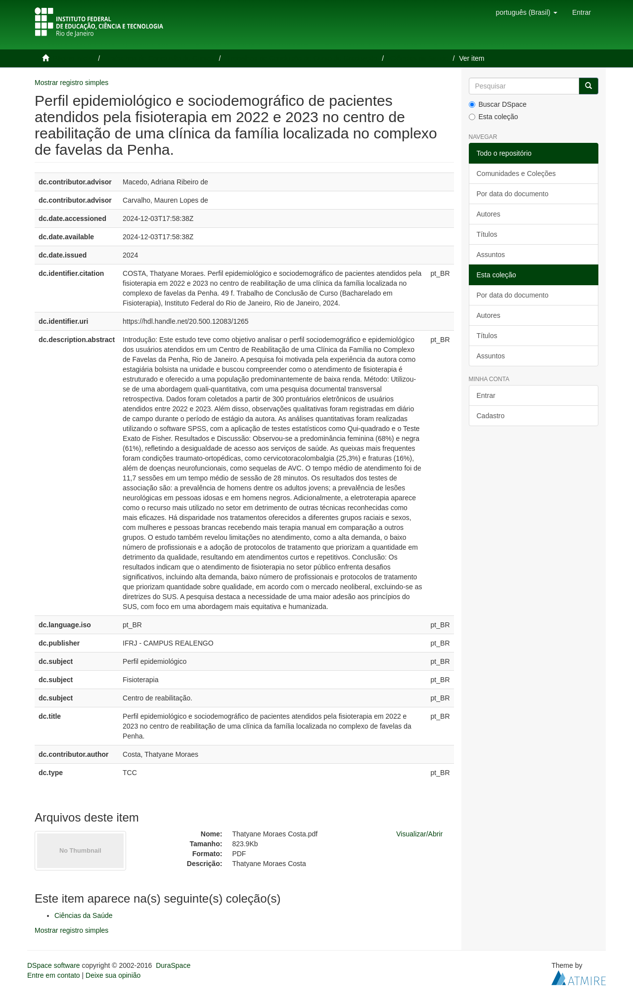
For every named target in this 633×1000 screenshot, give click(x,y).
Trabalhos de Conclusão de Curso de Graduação (302, 58)
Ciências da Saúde (419, 58)
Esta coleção (493, 117)
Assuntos (491, 255)
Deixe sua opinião (113, 975)
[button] (526, 12)
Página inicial (73, 58)
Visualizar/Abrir (419, 834)
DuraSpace (173, 965)
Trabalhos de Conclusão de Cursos (160, 58)
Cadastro (491, 416)
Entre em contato (53, 975)
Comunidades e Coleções (516, 173)
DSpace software (53, 965)
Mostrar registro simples (71, 83)
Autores (488, 214)
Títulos (487, 234)
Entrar (486, 395)
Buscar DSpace (498, 104)
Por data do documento (513, 194)
